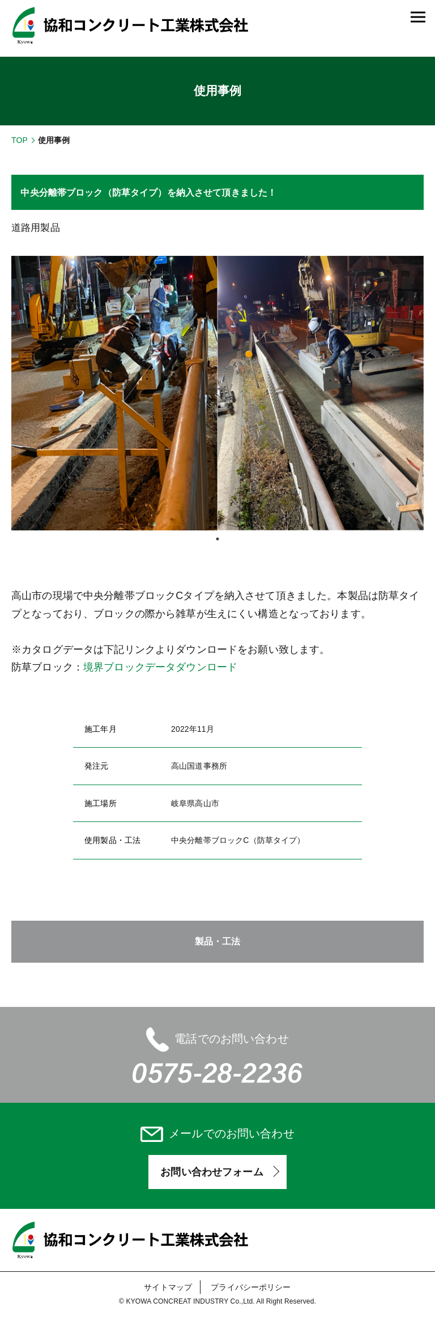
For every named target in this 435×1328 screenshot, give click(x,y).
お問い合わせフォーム (211, 1172)
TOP (19, 140)
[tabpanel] (217, 393)
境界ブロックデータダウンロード (160, 667)
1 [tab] (217, 539)
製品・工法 (218, 941)
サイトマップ (168, 1287)
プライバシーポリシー (251, 1287)
